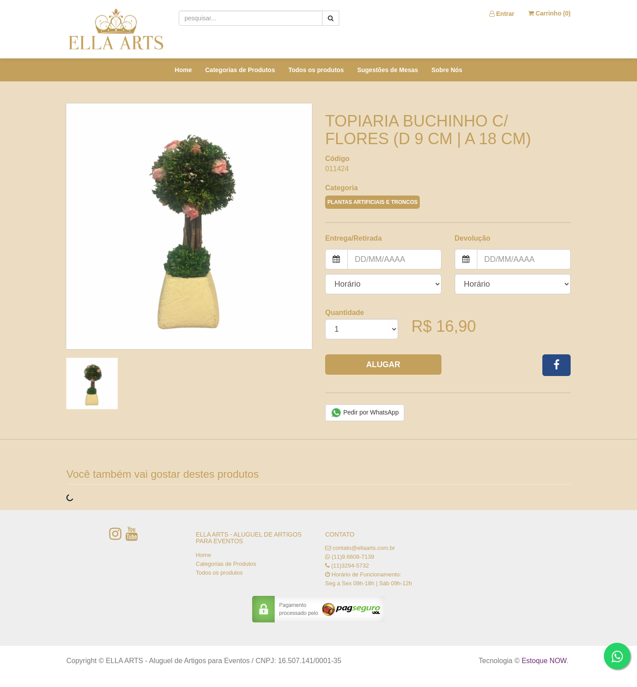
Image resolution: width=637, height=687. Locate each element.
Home (183, 69)
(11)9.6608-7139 (353, 556)
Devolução (473, 238)
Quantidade (344, 312)
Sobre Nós (446, 69)
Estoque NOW (544, 660)
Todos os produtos (316, 69)
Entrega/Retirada (353, 238)
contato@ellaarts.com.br (364, 548)
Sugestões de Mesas (387, 69)
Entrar (501, 13)
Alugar (383, 364)
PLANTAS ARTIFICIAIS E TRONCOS (372, 202)
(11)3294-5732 (350, 565)
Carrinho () (549, 13)
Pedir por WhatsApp (365, 412)
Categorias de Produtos (240, 69)
